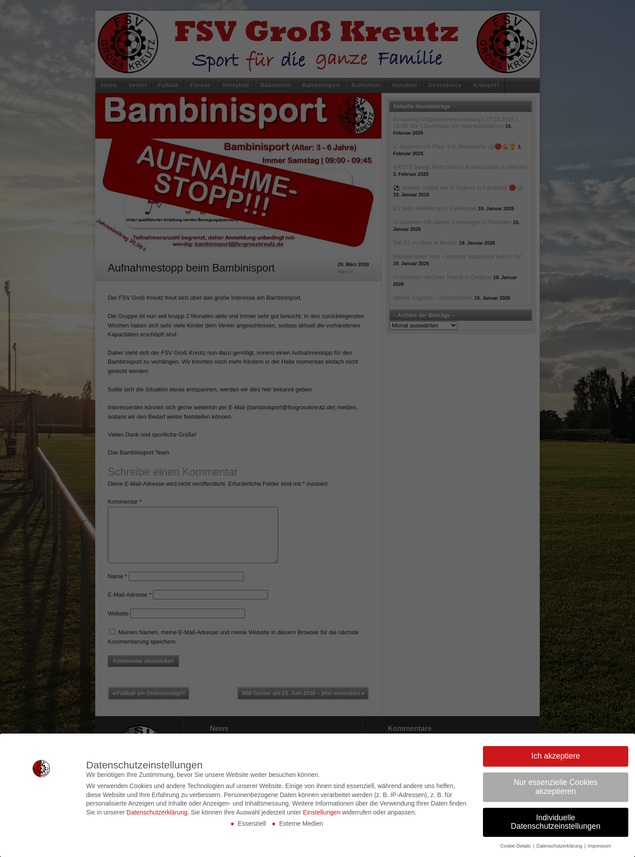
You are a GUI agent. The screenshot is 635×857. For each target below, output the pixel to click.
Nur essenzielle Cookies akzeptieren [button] (556, 787)
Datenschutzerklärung (157, 812)
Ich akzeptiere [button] (555, 755)
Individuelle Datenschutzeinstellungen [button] (555, 822)
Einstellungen (321, 812)
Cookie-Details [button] (516, 846)
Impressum (599, 846)
